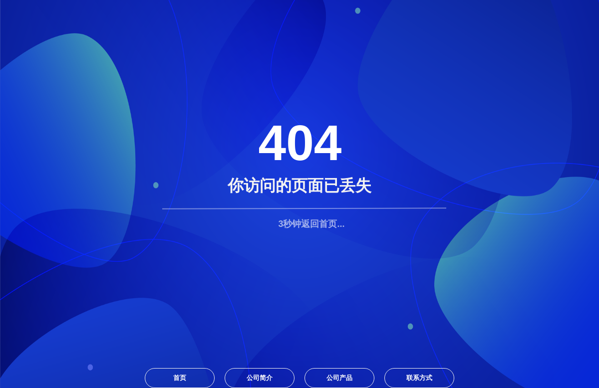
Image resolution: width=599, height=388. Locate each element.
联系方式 (419, 378)
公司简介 (260, 378)
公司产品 (339, 378)
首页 (179, 378)
